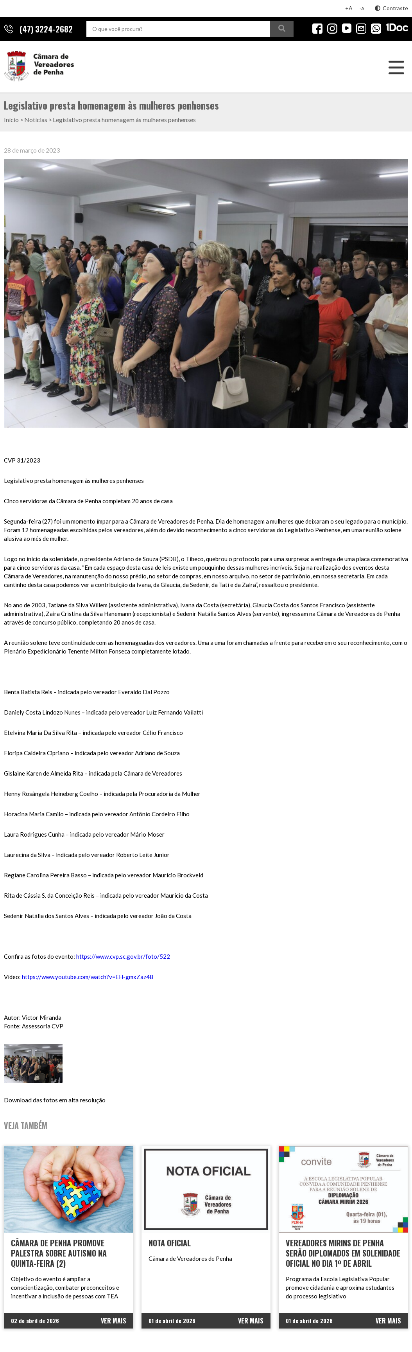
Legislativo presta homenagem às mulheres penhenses (124, 119)
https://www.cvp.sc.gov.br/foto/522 (123, 956)
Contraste (391, 8)
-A (362, 8)
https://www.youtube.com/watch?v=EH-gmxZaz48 (87, 976)
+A (349, 8)
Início (11, 119)
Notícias (35, 119)
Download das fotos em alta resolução (55, 1100)
